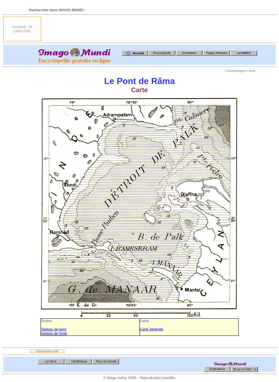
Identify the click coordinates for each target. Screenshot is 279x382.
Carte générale (151, 329)
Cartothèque (235, 71)
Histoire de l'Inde (54, 333)
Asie (251, 71)
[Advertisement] (176, 29)
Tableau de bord (53, 329)
